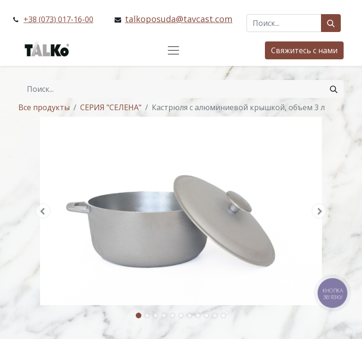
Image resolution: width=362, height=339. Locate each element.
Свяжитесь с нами (304, 50)
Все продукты (44, 107)
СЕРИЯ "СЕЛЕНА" (110, 107)
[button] (42, 211)
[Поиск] (331, 23)
